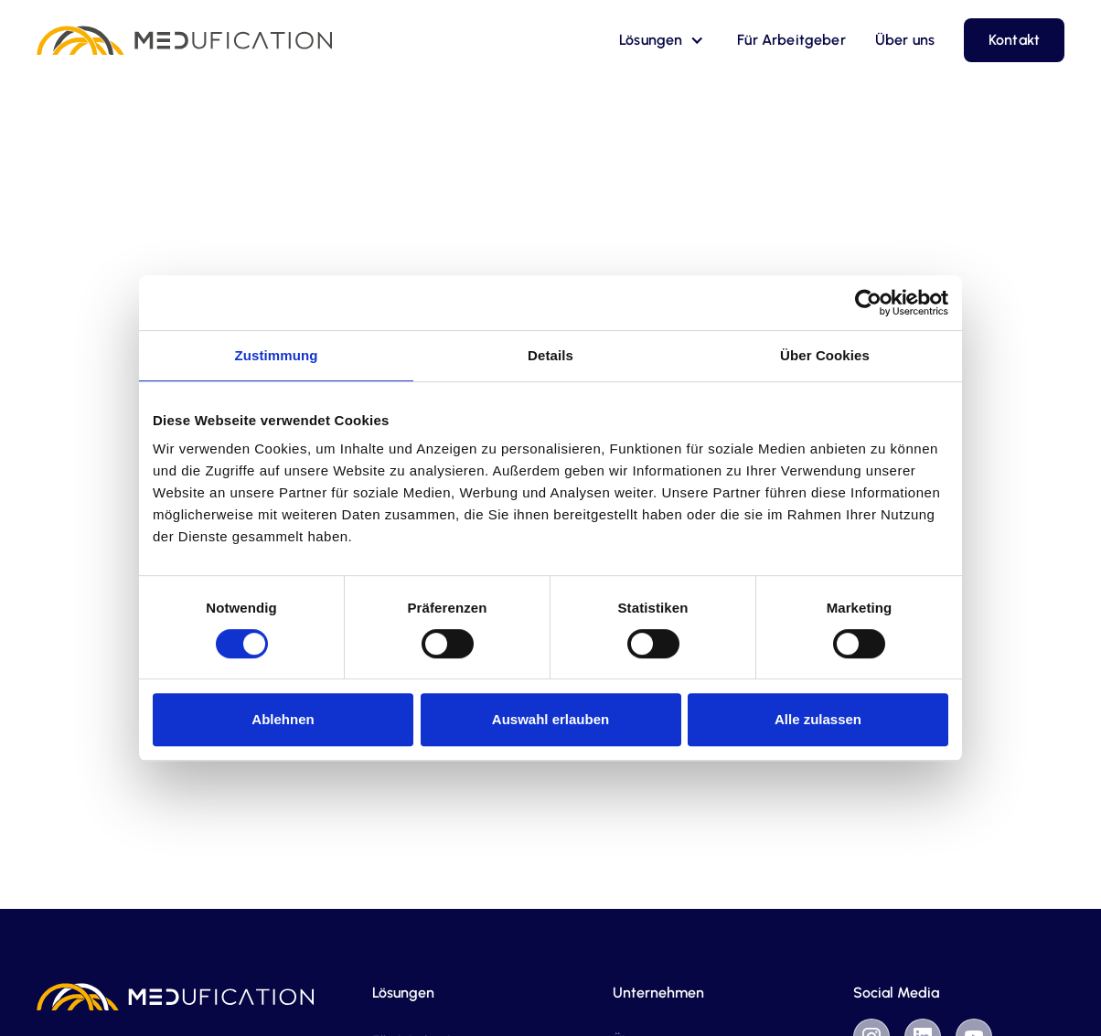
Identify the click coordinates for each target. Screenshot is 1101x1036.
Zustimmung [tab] (276, 355)
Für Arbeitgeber (791, 39)
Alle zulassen (818, 719)
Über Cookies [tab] (825, 355)
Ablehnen (282, 719)
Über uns (905, 39)
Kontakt (1014, 39)
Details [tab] (550, 355)
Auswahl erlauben (550, 719)
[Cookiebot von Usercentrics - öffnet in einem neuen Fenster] (868, 302)
